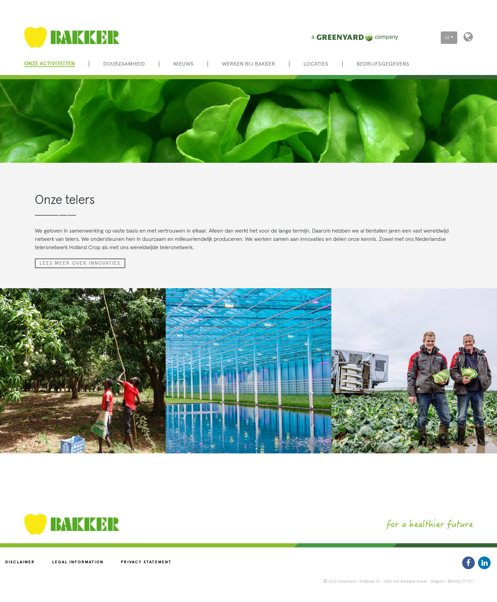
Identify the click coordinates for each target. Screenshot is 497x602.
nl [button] (447, 37)
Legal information (78, 562)
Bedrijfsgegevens (383, 64)
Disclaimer (20, 562)
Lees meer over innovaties (80, 263)
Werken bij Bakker (248, 64)
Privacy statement (146, 562)
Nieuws (183, 64)
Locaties (315, 64)
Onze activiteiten (49, 63)
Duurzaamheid (124, 64)
